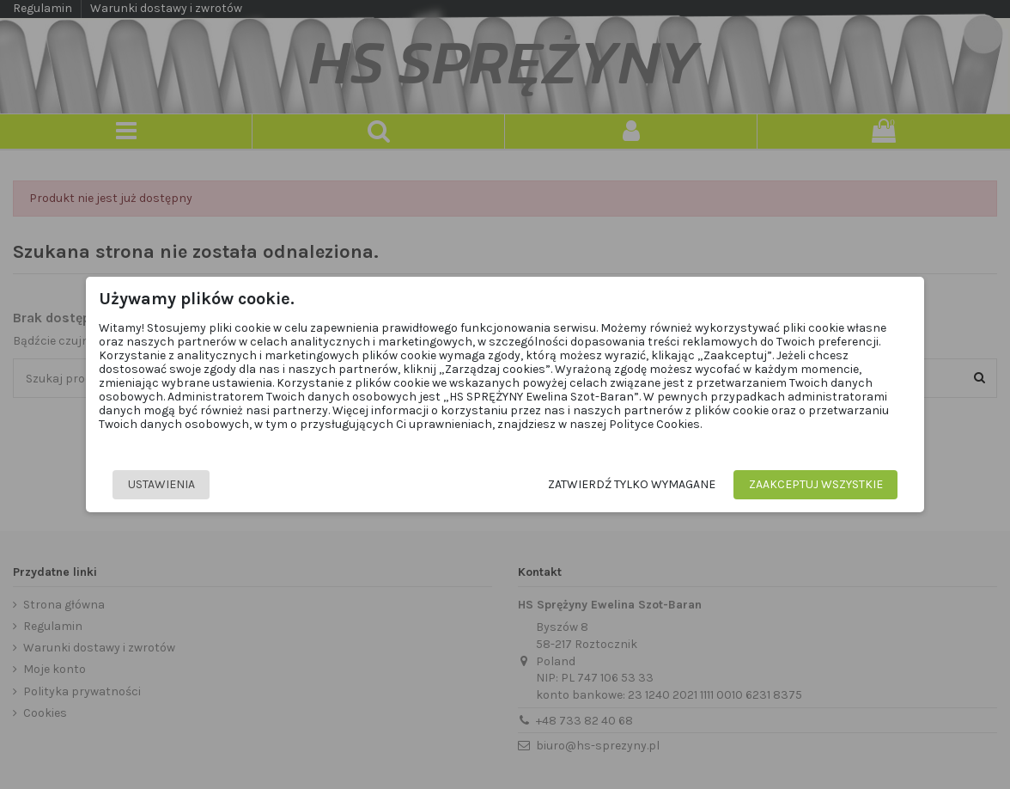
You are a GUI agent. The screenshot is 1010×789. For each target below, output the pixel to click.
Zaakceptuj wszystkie (816, 484)
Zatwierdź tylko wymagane (631, 484)
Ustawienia (161, 484)
